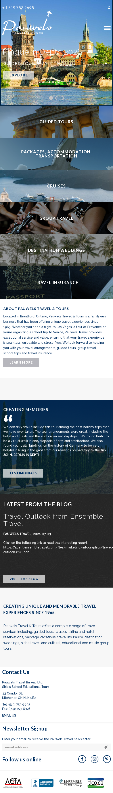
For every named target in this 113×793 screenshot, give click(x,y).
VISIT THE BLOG (24, 579)
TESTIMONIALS (23, 473)
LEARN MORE (21, 362)
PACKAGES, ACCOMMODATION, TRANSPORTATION (56, 154)
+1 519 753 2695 (18, 7)
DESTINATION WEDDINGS (56, 250)
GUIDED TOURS (56, 121)
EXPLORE (19, 75)
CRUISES (56, 186)
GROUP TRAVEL (57, 218)
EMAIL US (9, 715)
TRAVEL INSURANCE (56, 282)
